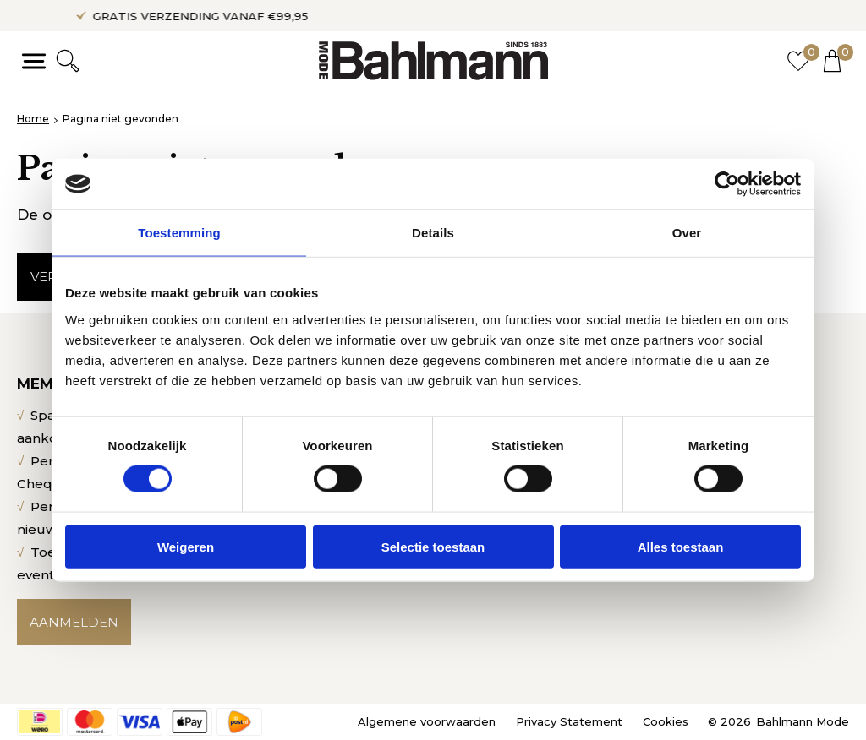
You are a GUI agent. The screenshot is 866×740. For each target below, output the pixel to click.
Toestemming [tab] (179, 233)
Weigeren (185, 546)
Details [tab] (433, 233)
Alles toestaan (681, 546)
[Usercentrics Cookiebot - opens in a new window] (727, 184)
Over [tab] (687, 233)
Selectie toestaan (433, 546)
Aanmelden (74, 622)
